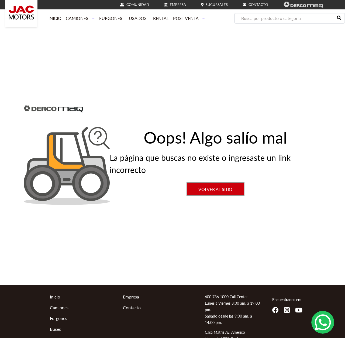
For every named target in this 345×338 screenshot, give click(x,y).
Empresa (131, 296)
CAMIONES (80, 18)
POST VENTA (189, 18)
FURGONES (110, 18)
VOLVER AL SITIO (215, 189)
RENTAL (161, 18)
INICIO (55, 18)
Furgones (58, 318)
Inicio (55, 296)
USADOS (138, 18)
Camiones (59, 307)
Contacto (132, 307)
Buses (55, 329)
